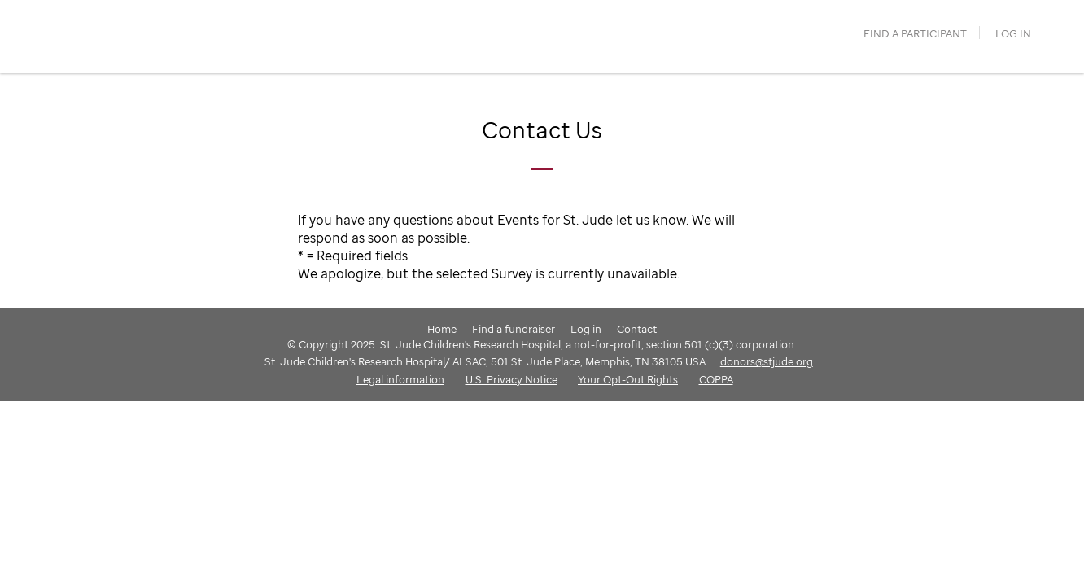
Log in (1013, 33)
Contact (637, 328)
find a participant (915, 33)
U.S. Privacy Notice (511, 379)
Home (442, 328)
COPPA (716, 379)
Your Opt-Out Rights (628, 379)
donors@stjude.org (766, 361)
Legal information (400, 379)
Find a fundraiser (513, 328)
